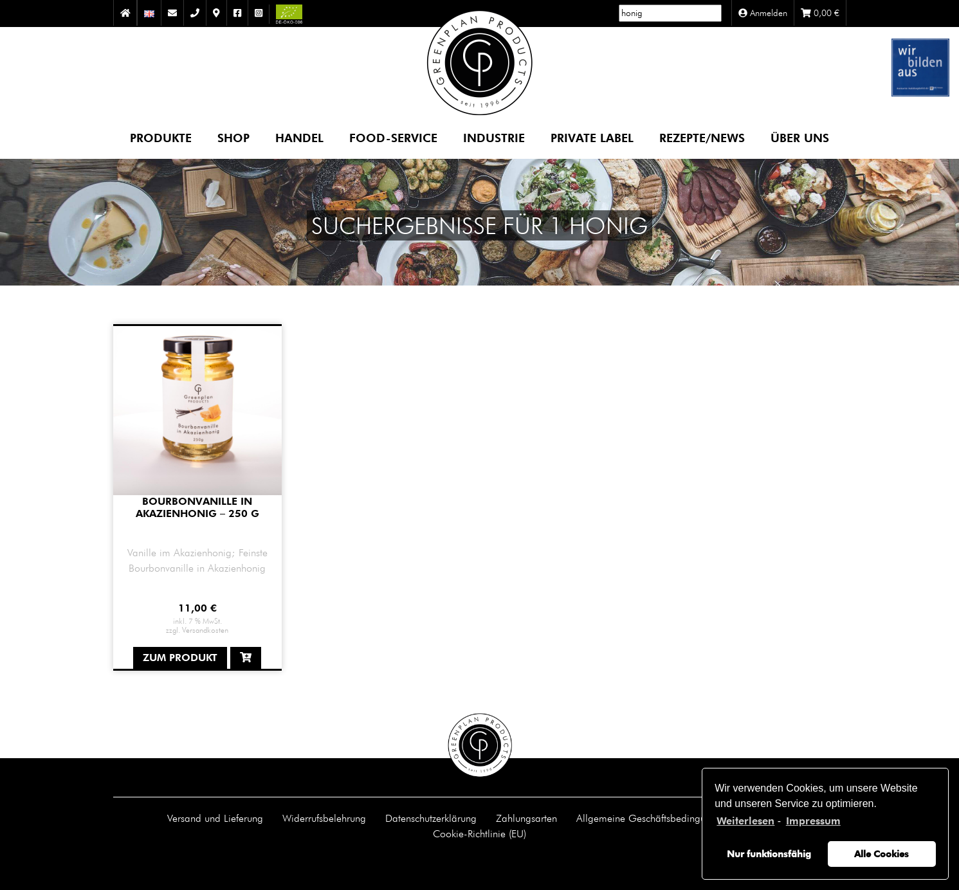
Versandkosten (205, 629)
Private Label (592, 137)
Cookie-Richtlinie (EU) (479, 833)
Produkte (161, 137)
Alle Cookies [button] (881, 854)
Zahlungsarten (526, 818)
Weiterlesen (745, 821)
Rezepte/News (702, 137)
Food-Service (393, 137)
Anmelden (762, 13)
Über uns (800, 137)
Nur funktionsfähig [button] (769, 854)
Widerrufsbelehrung (324, 818)
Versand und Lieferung (215, 818)
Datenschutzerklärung (431, 818)
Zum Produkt (180, 657)
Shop (233, 137)
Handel (299, 137)
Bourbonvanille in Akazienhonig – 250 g (197, 507)
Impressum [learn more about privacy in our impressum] (813, 821)
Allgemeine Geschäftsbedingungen (651, 818)
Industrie (494, 137)
